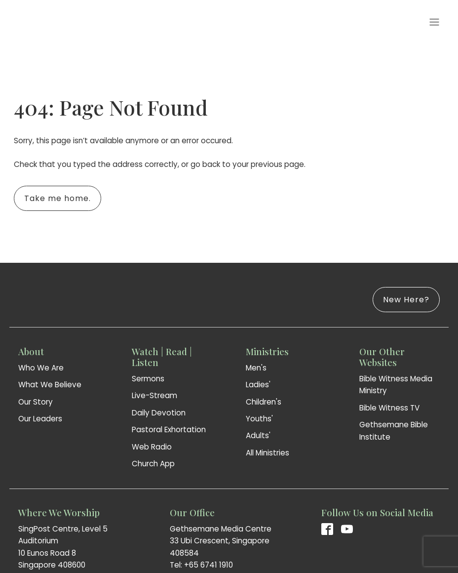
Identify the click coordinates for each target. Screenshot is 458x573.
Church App (153, 463)
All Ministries (267, 453)
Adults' (258, 435)
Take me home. (57, 198)
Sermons (148, 378)
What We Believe (49, 384)
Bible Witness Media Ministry (395, 384)
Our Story (35, 402)
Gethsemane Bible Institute (393, 430)
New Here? (406, 299)
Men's (256, 368)
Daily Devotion (159, 413)
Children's (263, 402)
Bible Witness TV (389, 408)
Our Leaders (40, 418)
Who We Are (41, 368)
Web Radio (152, 447)
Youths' (259, 418)
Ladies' (258, 384)
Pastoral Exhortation (169, 429)
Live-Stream (154, 395)
